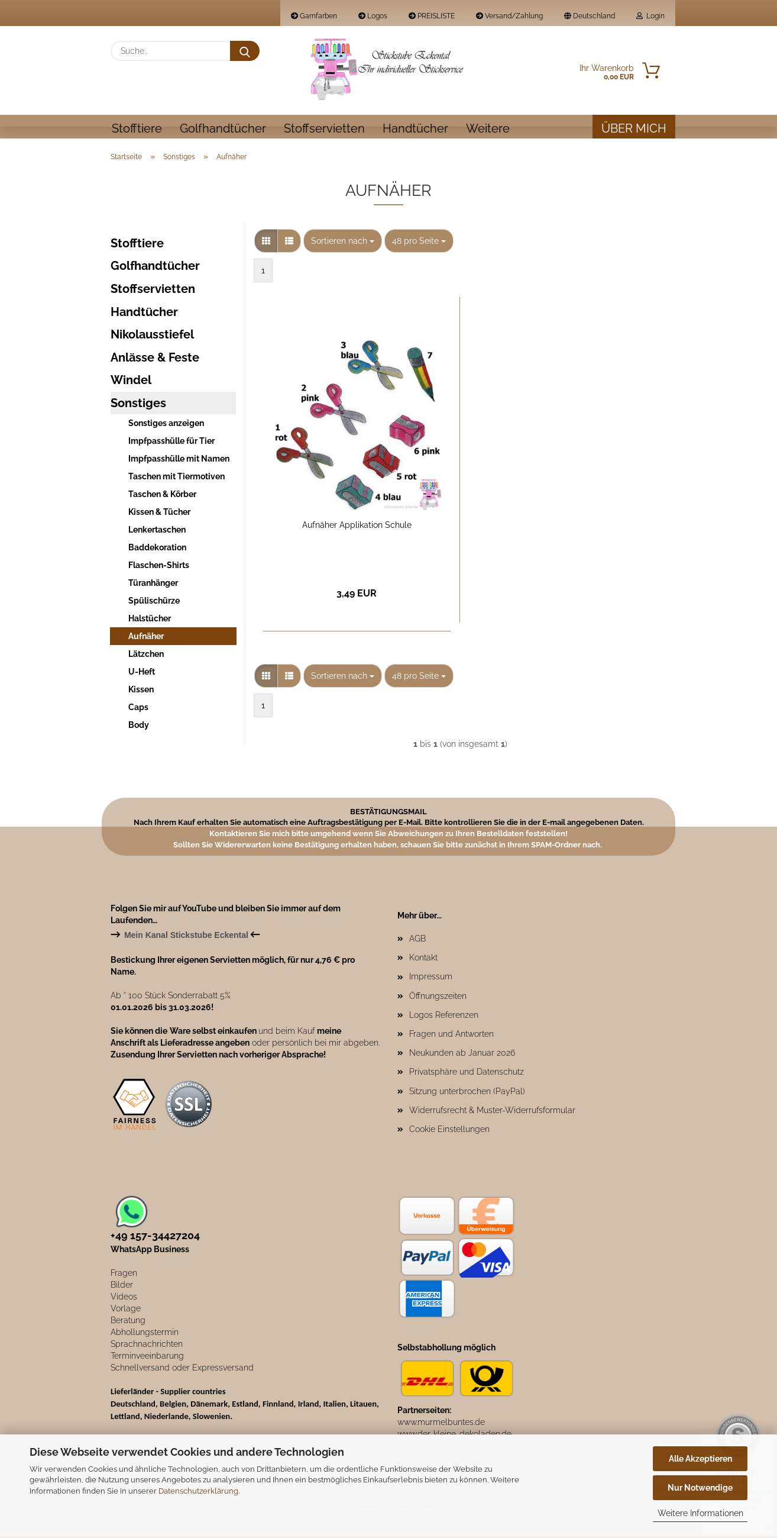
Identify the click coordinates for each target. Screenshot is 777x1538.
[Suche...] (245, 51)
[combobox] (342, 242)
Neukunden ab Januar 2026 (462, 1054)
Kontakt (423, 959)
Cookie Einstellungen (449, 1131)
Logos (372, 16)
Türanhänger (153, 584)
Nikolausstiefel (152, 336)
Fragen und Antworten (451, 1035)
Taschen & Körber (162, 496)
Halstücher (149, 620)
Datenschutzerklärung (198, 1491)
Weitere (488, 128)
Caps (138, 709)
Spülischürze (154, 602)
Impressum (430, 978)
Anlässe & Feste (155, 359)
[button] (266, 242)
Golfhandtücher (223, 128)
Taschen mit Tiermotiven (176, 478)
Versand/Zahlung (509, 16)
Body (138, 726)
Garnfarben (314, 16)
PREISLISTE (432, 16)
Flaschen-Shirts (158, 567)
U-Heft (141, 673)
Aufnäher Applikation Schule (357, 526)
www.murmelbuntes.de (441, 1424)
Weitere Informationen (700, 1513)
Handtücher (415, 128)
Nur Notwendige (700, 1487)
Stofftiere (137, 128)
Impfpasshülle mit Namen (178, 460)
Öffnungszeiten (438, 997)
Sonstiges (138, 405)
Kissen (141, 691)
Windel (131, 382)
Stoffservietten (324, 128)
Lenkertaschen (157, 531)
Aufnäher (146, 638)
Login (650, 16)
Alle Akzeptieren (700, 1458)
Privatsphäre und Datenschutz (466, 1073)
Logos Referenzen (443, 1016)
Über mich (633, 128)
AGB (417, 940)
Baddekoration (157, 549)
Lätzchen (146, 655)
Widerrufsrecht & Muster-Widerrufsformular (492, 1112)
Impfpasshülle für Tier (171, 442)
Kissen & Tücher (159, 513)
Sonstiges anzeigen (166, 425)
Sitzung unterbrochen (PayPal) (467, 1093)
